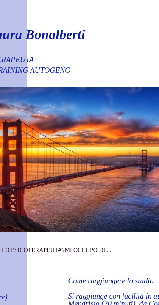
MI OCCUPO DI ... (87, 250)
